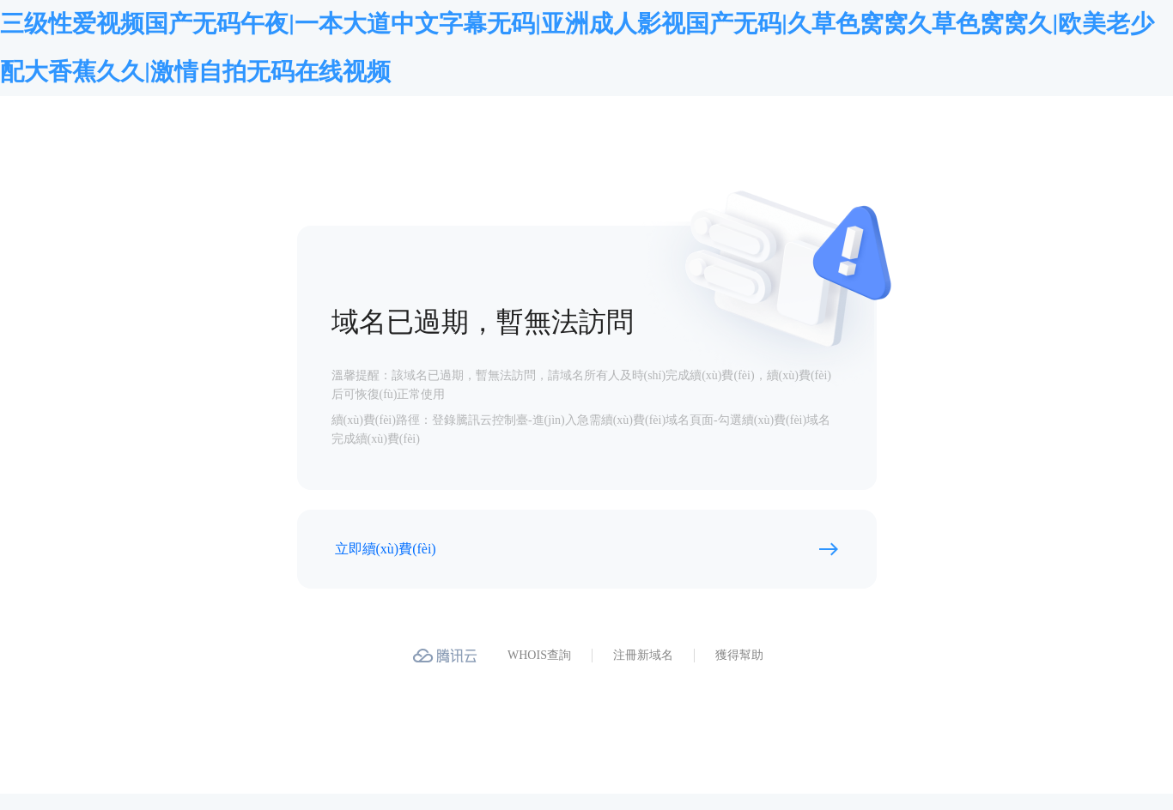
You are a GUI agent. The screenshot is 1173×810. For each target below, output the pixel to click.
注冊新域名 (643, 655)
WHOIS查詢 (539, 655)
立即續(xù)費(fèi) (385, 548)
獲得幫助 (739, 655)
